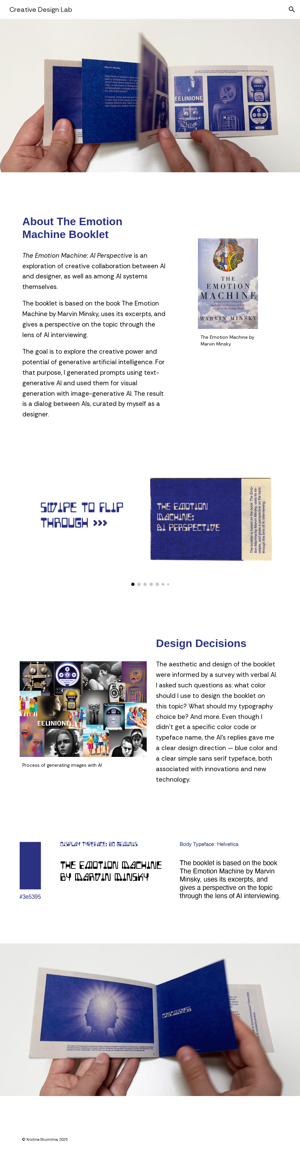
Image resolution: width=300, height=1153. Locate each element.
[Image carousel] (150, 528)
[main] (94, 228)
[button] (292, 9)
